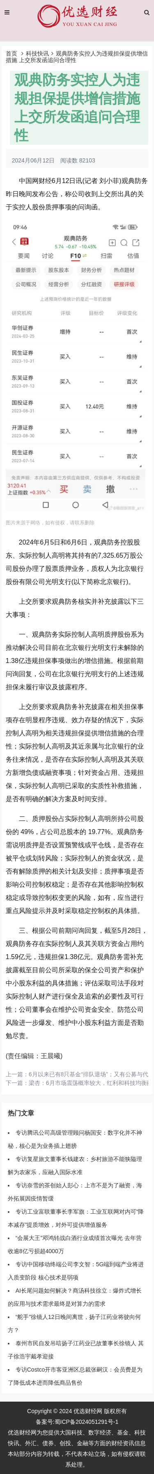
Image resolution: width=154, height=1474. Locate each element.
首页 (11, 53)
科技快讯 (37, 53)
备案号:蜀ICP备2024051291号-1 (77, 1421)
